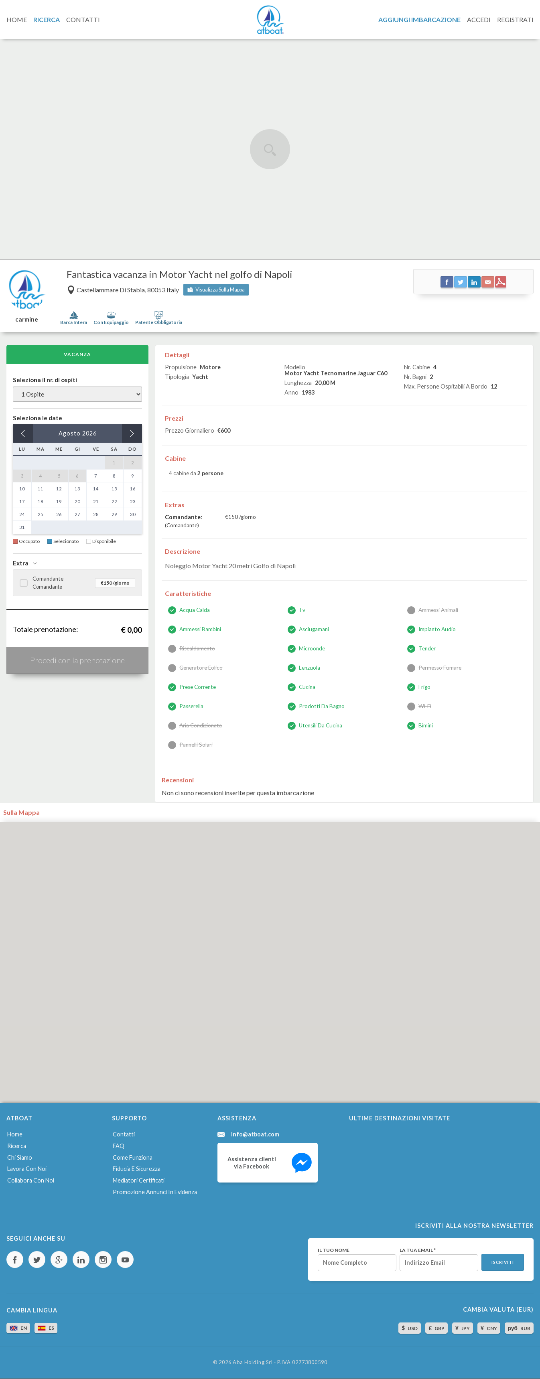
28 (96, 514)
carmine (26, 319)
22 (114, 501)
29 (114, 514)
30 (133, 514)
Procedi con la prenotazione (77, 660)
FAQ (118, 1145)
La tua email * (418, 1250)
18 (40, 501)
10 (22, 488)
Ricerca (16, 1145)
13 (77, 488)
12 (59, 488)
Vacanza (77, 354)
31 (22, 527)
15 (114, 488)
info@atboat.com (255, 1134)
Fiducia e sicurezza (136, 1168)
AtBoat (270, 19)
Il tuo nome (333, 1250)
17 (22, 501)
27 (77, 514)
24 (22, 514)
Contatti (124, 1134)
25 (40, 514)
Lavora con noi (27, 1168)
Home (14, 1134)
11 (40, 488)
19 (59, 501)
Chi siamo (19, 1157)
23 (133, 501)
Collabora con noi (30, 1180)
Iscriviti (502, 1262)
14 (96, 488)
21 (96, 501)
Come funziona (132, 1157)
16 (133, 488)
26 (59, 514)
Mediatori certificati (138, 1180)
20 (77, 501)
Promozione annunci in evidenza (155, 1192)
